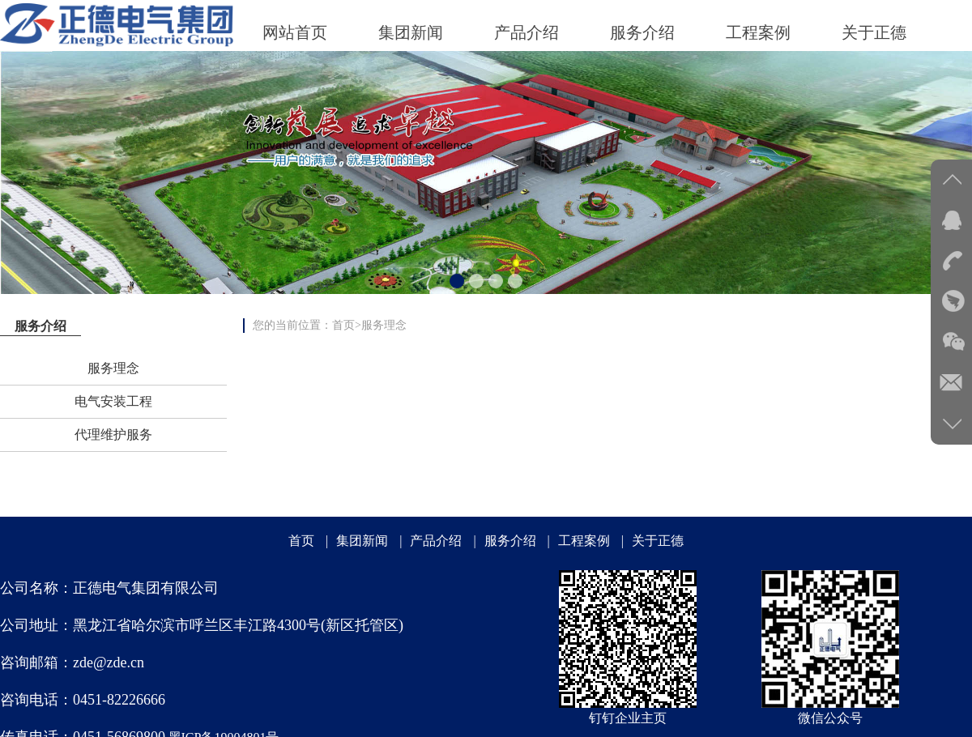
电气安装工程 (113, 401)
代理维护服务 (113, 434)
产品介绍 (436, 540)
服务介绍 (510, 540)
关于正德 (658, 540)
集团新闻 (362, 540)
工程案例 (584, 540)
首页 (343, 325)
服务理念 (113, 368)
